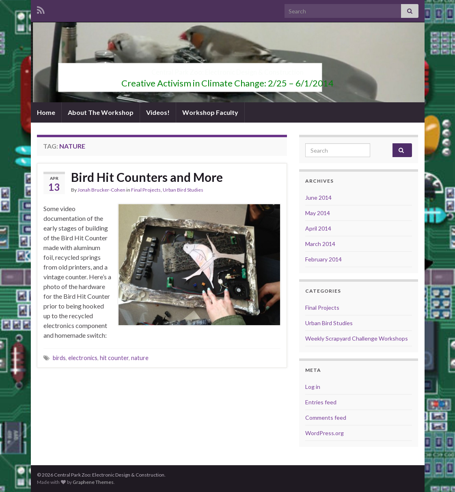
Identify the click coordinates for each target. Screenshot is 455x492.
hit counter (114, 357)
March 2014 (320, 243)
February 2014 (323, 259)
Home (46, 112)
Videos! (158, 112)
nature (140, 357)
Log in (312, 386)
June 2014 (318, 197)
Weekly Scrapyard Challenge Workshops (356, 338)
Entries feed (320, 402)
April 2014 (318, 228)
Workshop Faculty (210, 112)
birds (59, 357)
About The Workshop (101, 112)
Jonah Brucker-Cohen (101, 190)
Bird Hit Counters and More (147, 177)
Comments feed (325, 417)
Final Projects (146, 190)
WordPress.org (324, 432)
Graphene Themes (93, 482)
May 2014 (317, 212)
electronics (82, 357)
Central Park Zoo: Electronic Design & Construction (227, 70)
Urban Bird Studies (183, 190)
